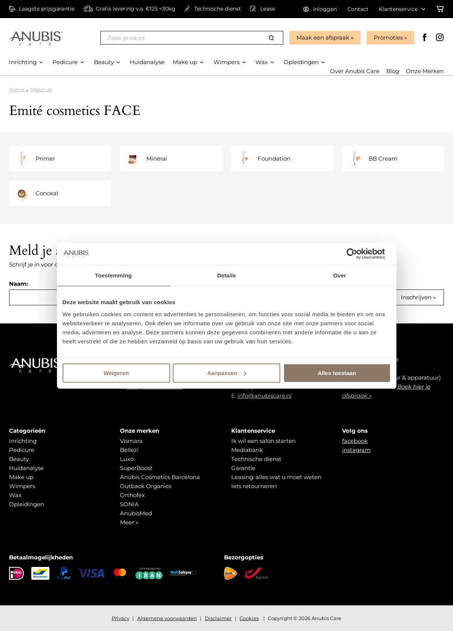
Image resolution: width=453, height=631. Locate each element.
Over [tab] (339, 275)
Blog (392, 71)
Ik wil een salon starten (263, 440)
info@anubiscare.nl (265, 395)
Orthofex (132, 495)
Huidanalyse (26, 468)
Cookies (249, 618)
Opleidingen (26, 504)
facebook (355, 440)
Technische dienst (256, 459)
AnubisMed (136, 513)
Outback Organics (145, 486)
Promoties (388, 37)
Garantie (243, 468)
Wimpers (22, 486)
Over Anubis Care (354, 71)
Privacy (120, 618)
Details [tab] (226, 275)
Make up (41, 89)
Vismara (131, 440)
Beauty (19, 459)
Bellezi (129, 449)
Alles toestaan (337, 373)
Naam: (18, 283)
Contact (358, 9)
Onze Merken (425, 71)
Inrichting (23, 440)
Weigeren (116, 373)
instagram (356, 449)
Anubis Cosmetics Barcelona (160, 477)
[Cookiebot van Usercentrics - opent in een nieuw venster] (358, 253)
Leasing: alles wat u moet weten (276, 477)
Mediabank (247, 449)
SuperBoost (136, 468)
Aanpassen (226, 373)
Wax (15, 495)
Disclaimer (218, 618)
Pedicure (21, 449)
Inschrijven (416, 297)
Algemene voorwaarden (167, 618)
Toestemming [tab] (113, 275)
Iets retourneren (254, 486)
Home (17, 89)
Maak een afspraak (322, 37)
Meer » (129, 522)
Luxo (127, 459)
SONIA (129, 504)
